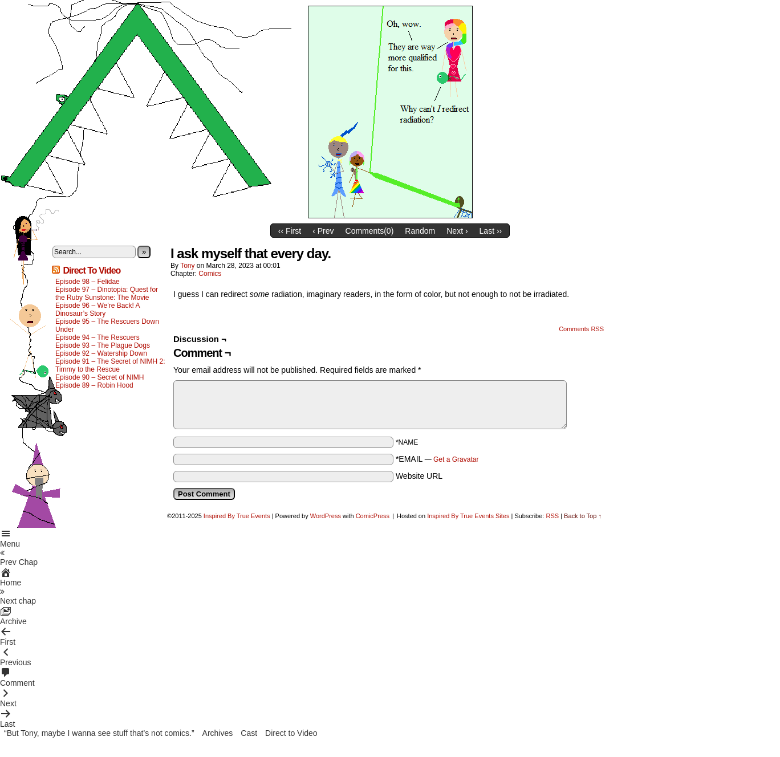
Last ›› (491, 230)
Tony (187, 266)
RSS (552, 515)
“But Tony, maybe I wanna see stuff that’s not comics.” (99, 733)
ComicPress (372, 515)
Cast (249, 733)
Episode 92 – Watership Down (101, 353)
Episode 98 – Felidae (87, 282)
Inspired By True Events (237, 515)
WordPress (325, 515)
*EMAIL (437, 458)
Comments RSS (581, 328)
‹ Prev (323, 230)
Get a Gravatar (455, 459)
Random (420, 230)
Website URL (419, 476)
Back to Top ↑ (583, 515)
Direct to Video (291, 733)
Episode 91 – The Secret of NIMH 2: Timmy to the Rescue (110, 365)
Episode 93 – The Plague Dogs (102, 345)
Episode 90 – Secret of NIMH (99, 377)
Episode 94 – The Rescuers (97, 337)
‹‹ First (289, 230)
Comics (209, 274)
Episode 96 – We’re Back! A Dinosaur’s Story (97, 310)
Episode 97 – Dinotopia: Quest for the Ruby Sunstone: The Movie (106, 294)
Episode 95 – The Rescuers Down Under (107, 325)
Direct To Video (91, 270)
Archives (217, 733)
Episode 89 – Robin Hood (94, 385)
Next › (457, 230)
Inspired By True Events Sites (468, 515)
